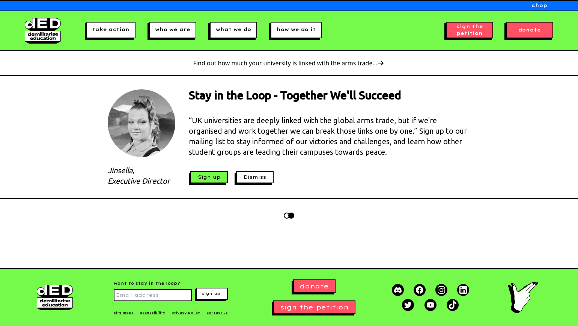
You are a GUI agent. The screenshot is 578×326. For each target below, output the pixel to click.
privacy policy (186, 312)
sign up (211, 293)
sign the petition (469, 30)
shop (539, 5)
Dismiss (255, 177)
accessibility (153, 312)
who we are (172, 29)
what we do (233, 29)
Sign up (209, 177)
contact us (217, 312)
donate (529, 30)
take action (110, 29)
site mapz (124, 312)
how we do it (296, 29)
